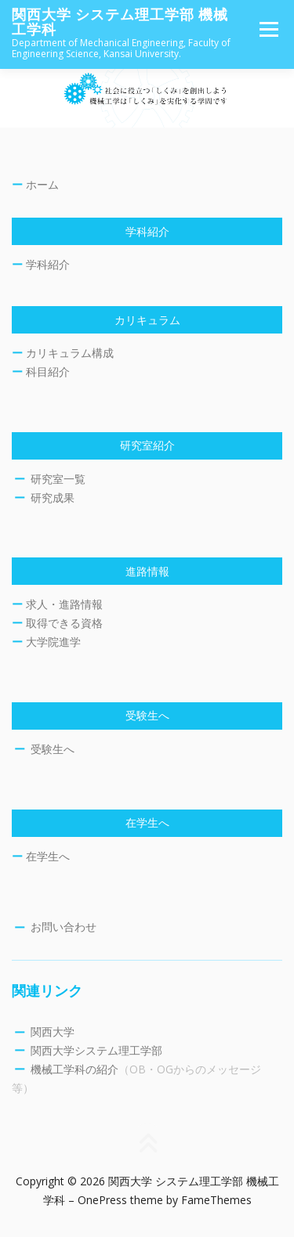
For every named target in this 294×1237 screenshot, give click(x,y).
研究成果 (52, 497)
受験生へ (52, 748)
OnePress (102, 1199)
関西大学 (52, 1031)
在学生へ (48, 856)
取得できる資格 (64, 622)
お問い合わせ (63, 926)
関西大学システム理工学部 (96, 1050)
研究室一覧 (58, 478)
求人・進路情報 (64, 604)
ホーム (42, 184)
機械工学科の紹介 (74, 1069)
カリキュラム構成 (70, 352)
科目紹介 (48, 371)
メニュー (268, 29)
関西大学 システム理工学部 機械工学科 (120, 22)
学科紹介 (48, 264)
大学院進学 (53, 641)
